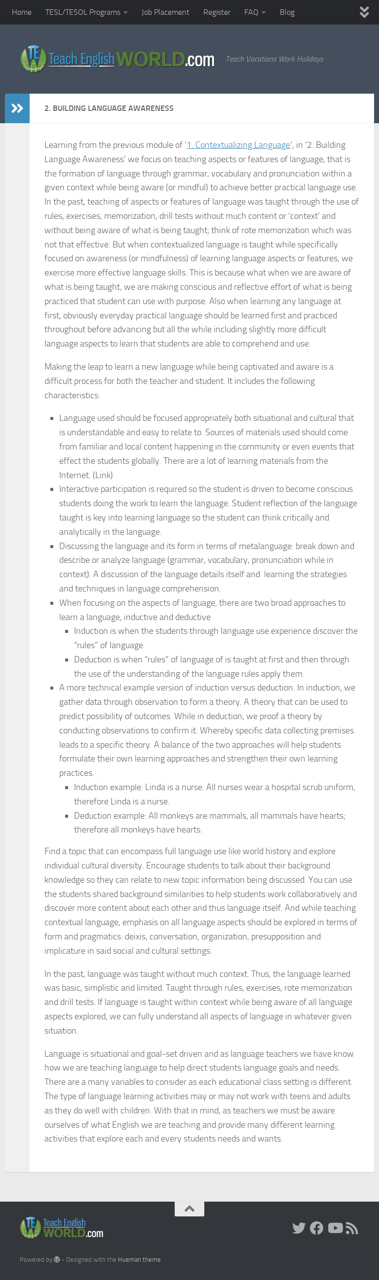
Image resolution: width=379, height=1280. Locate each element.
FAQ (251, 12)
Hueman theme (139, 1259)
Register (216, 12)
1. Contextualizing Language (238, 144)
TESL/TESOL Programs (82, 12)
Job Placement (166, 12)
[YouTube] (334, 1228)
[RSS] (352, 1228)
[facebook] (317, 1228)
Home (22, 12)
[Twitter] (299, 1228)
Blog (287, 12)
